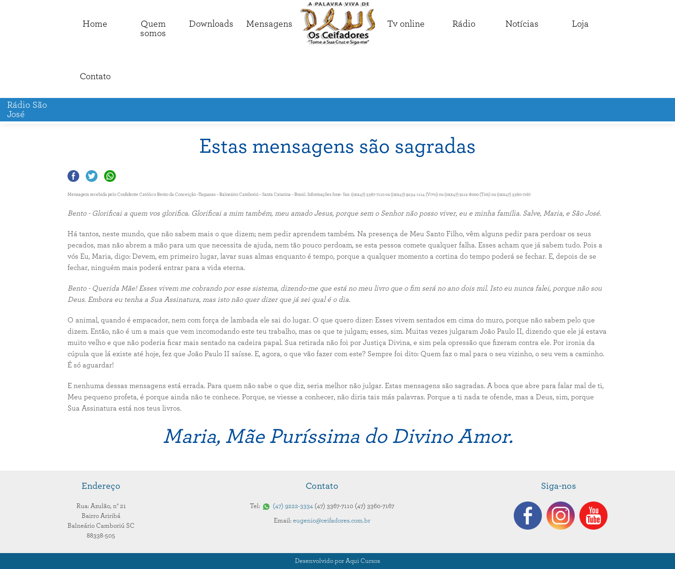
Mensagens (269, 24)
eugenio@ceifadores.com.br (331, 520)
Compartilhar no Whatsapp (110, 176)
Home (94, 24)
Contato (95, 76)
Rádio (463, 24)
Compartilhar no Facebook (73, 176)
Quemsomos (153, 28)
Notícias (522, 24)
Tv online (406, 24)
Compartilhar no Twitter (92, 176)
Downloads (211, 24)
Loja (580, 24)
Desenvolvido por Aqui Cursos (337, 561)
